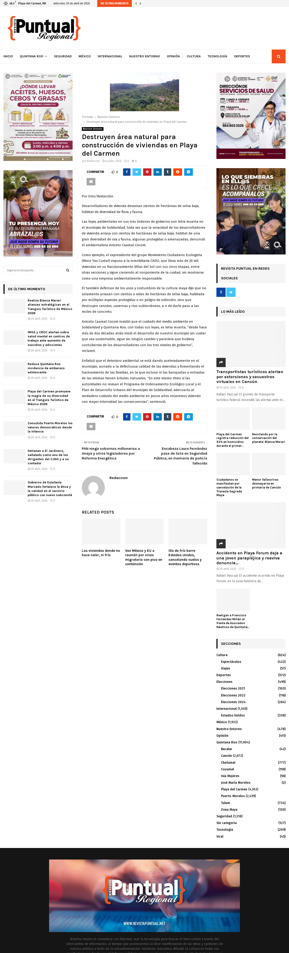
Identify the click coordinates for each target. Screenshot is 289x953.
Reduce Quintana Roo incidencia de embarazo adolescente (46, 368)
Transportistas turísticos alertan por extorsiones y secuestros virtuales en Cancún (249, 376)
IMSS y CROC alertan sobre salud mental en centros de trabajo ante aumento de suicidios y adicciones (49, 338)
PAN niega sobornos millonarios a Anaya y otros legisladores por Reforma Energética (111, 453)
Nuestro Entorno (144, 56)
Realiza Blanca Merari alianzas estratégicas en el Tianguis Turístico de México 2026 (50, 306)
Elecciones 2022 (233, 695)
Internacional (110, 56)
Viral (219, 837)
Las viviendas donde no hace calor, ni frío (101, 553)
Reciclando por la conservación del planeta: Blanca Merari (268, 438)
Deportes (242, 56)
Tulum (225, 803)
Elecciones (224, 682)
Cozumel (227, 769)
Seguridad (63, 56)
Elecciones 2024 (233, 702)
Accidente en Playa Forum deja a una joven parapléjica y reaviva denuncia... (249, 557)
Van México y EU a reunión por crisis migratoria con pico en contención (143, 557)
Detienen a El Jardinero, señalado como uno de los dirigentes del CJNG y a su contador (48, 457)
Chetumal (228, 763)
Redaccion (93, 161)
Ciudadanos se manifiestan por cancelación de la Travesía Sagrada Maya (229, 487)
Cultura (194, 56)
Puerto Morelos (233, 796)
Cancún (226, 756)
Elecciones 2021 (233, 688)
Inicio (8, 56)
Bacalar (226, 749)
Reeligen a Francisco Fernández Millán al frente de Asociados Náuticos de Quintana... (233, 621)
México (85, 56)
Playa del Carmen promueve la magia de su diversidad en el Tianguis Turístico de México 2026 (49, 397)
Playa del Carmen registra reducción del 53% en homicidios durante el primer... (232, 440)
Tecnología (217, 56)
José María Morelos (235, 783)
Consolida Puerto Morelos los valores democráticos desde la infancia (50, 427)
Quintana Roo (31, 56)
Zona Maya (229, 810)
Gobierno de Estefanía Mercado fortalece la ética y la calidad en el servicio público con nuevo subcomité (50, 488)
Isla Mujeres (230, 776)
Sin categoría (226, 823)
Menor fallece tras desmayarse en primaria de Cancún (266, 483)
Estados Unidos (233, 715)
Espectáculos (231, 662)
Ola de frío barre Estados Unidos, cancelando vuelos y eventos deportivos (185, 557)
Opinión (173, 56)
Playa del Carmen (234, 789)
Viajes (225, 668)
